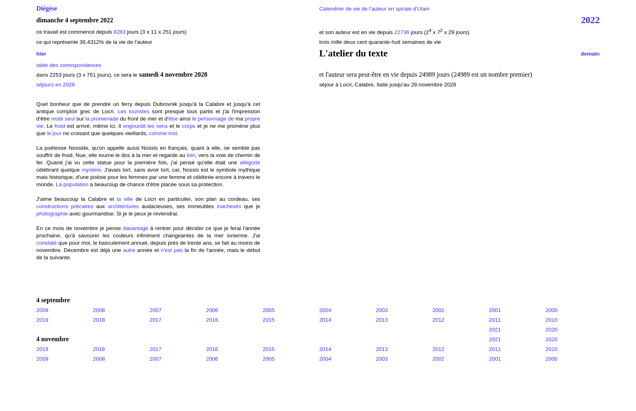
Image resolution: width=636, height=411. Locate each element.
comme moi (163, 133)
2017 (156, 320)
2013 (382, 320)
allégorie (250, 162)
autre (129, 250)
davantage (135, 228)
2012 (438, 320)
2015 (268, 320)
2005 (268, 310)
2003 (382, 310)
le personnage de (213, 119)
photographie (52, 214)
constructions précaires (65, 206)
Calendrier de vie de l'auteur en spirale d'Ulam (374, 9)
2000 (552, 310)
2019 (43, 320)
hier (41, 54)
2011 (495, 320)
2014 (325, 320)
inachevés (229, 206)
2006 (212, 310)
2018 (99, 320)
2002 (438, 310)
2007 (156, 310)
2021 (495, 330)
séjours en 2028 (56, 85)
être (173, 119)
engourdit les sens (145, 126)
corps (189, 126)
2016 (212, 320)
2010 (552, 320)
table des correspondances (69, 65)
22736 (402, 32)
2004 (325, 310)
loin (191, 155)
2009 (43, 310)
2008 (99, 310)
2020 (552, 330)
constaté (47, 243)
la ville (125, 199)
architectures (123, 206)
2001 (495, 310)
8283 (120, 32)
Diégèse (47, 8)
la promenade (101, 119)
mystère (91, 170)
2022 (590, 20)
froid (60, 126)
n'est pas (172, 250)
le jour (54, 133)
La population (72, 184)
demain (590, 54)
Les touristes (133, 111)
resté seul (63, 119)
